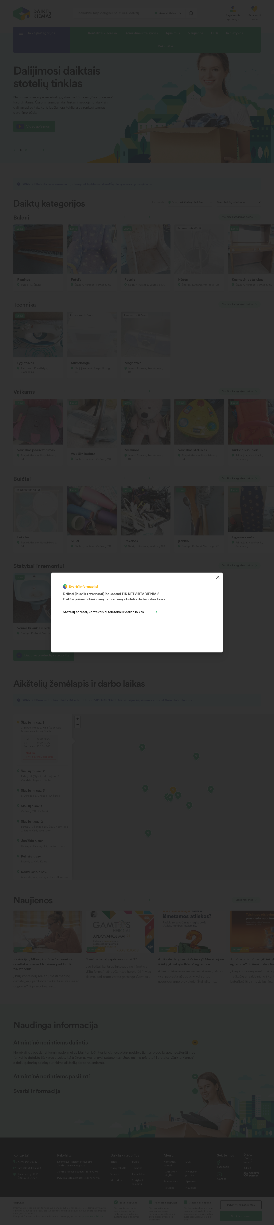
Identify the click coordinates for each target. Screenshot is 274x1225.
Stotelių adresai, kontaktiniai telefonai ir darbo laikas (103, 611)
